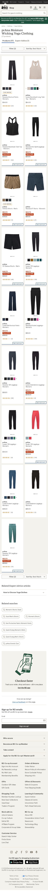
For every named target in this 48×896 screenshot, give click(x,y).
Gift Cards (5, 788)
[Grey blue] (10, 200)
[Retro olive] (30, 260)
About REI (29, 815)
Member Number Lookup (11, 797)
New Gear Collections (10, 800)
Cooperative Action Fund (34, 818)
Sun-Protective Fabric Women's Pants (17, 623)
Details (30, 712)
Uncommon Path (31, 803)
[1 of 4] (10, 85)
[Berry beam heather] (36, 319)
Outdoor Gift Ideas (9, 785)
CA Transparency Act (16, 884)
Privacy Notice (14, 879)
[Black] (36, 88)
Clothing (9, 26)
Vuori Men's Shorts (11, 616)
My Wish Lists (7, 772)
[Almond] (27, 88)
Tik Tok (16, 852)
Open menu (44, 7)
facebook (21, 852)
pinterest (26, 852)
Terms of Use (13, 876)
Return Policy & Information (35, 769)
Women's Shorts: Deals (12, 610)
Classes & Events (31, 800)
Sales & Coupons (31, 785)
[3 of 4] (12, 85)
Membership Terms (33, 884)
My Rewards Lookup (9, 769)
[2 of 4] (11, 85)
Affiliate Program (8, 824)
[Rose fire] (30, 438)
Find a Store (6, 839)
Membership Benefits (10, 776)
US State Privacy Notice (30, 879)
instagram (11, 852)
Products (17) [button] (8, 41)
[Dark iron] (7, 200)
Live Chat (5, 842)
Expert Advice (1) (22, 41)
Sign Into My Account (10, 766)
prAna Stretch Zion (11, 643)
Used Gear (5, 803)
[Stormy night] (3, 319)
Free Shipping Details (33, 788)
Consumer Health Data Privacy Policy (17, 881)
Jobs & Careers (7, 815)
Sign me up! (23, 726)
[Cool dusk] (36, 260)
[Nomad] (3, 200)
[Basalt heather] (10, 88)
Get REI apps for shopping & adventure (24, 858)
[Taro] (30, 88)
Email (3, 716)
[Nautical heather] (7, 88)
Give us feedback (18, 702)
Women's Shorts (32, 616)
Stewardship (29, 827)
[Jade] (33, 88)
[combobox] (24, 13)
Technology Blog (31, 824)
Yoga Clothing (18, 26)
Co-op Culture (7, 818)
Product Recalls (38, 881)
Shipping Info (30, 776)
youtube (31, 852)
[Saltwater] (33, 260)
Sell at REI (5, 821)
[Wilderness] (39, 260)
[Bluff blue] (10, 438)
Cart (40, 7)
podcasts (36, 852)
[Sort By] (35, 49)
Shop (11, 8)
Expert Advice (30, 797)
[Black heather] (3, 88)
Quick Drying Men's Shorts (13, 637)
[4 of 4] (13, 85)
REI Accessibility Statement (24, 887)
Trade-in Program (8, 806)
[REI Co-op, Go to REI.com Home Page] (4, 7)
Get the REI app (24, 688)
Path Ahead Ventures (33, 806)
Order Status (30, 766)
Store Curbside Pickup (33, 772)
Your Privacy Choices (30, 876)
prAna (3, 26)
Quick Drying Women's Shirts (14, 630)
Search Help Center (9, 836)
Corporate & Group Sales (11, 827)
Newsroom (29, 821)
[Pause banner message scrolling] (45, 19)
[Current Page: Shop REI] (5, 2)
